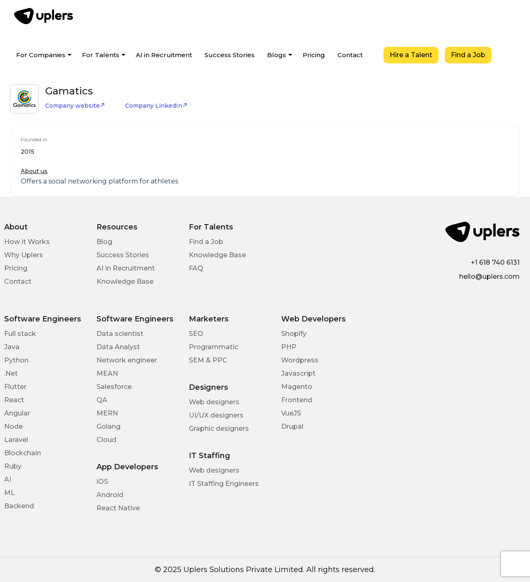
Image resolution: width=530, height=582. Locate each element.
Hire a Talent (411, 55)
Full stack (20, 334)
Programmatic (213, 347)
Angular (17, 413)
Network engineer (126, 360)
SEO (196, 334)
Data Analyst (118, 347)
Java (11, 347)
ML (9, 493)
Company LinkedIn (156, 105)
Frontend (296, 400)
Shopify (293, 334)
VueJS (291, 413)
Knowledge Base (125, 281)
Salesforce (114, 387)
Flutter (15, 387)
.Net (11, 373)
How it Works (27, 242)
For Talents (100, 55)
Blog (104, 242)
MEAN (107, 373)
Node (13, 426)
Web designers (214, 402)
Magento (296, 387)
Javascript (298, 373)
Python (16, 360)
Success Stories (230, 55)
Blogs (276, 55)
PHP (288, 347)
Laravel (16, 440)
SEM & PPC (208, 360)
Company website (75, 105)
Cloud (106, 440)
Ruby (13, 466)
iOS (102, 481)
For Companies (40, 55)
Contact (350, 55)
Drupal (292, 426)
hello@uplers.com (489, 276)
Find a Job (468, 55)
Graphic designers (219, 428)
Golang (108, 426)
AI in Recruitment (164, 55)
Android (109, 495)
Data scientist (119, 334)
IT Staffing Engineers (224, 484)
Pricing (314, 55)
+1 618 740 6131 (495, 262)
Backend (19, 506)
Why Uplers (23, 255)
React (14, 400)
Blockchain (22, 453)
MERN (107, 413)
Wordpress (299, 360)
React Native (118, 508)
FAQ (196, 268)
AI (7, 479)
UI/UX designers (216, 415)
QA (101, 400)
